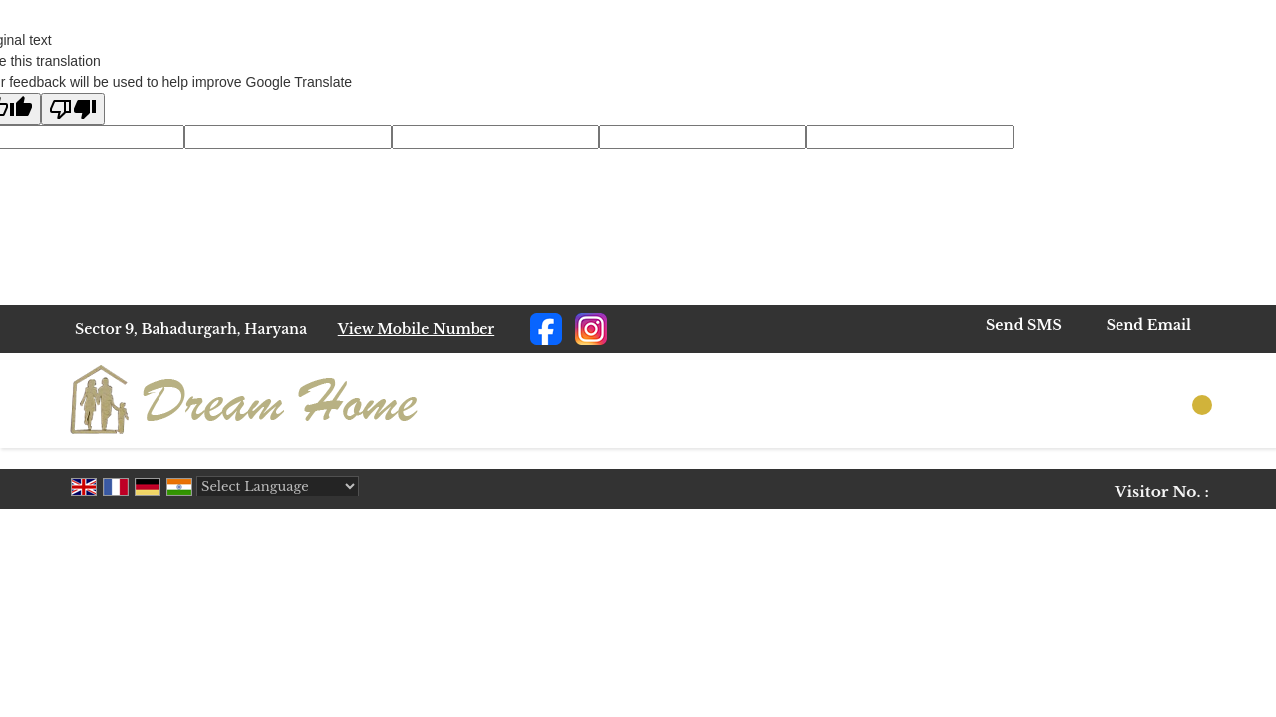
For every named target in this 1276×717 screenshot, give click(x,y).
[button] (416, 329)
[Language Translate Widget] (277, 486)
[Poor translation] (73, 109)
